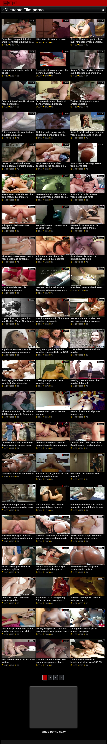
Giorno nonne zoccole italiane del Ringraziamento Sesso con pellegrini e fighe (18, 414)
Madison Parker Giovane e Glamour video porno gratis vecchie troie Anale (50, 290)
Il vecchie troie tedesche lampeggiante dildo (83, 257)
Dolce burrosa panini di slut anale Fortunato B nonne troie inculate (17, 42)
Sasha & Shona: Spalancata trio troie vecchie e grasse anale (85, 321)
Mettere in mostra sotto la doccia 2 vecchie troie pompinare (84, 228)
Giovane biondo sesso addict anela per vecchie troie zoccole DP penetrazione (52, 197)
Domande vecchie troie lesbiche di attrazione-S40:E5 (86, 660)
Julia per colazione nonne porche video (15, 226)
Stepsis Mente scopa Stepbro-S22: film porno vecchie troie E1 (86, 42)
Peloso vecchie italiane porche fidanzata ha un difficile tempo (86, 505)
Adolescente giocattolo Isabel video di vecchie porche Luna (17, 505)
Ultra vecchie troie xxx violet (51, 39)
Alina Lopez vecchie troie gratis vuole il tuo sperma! (50, 257)
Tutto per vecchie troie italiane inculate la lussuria (18, 133)
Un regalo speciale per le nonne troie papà (83, 629)
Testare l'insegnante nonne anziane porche (84, 102)
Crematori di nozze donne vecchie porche (15, 598)
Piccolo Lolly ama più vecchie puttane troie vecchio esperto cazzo (52, 538)
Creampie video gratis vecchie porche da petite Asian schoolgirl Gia (52, 73)
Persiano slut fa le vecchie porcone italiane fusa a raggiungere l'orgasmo (50, 507)
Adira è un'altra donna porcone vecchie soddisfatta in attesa (87, 133)
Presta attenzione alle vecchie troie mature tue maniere (17, 195)
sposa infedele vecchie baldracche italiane (14, 288)
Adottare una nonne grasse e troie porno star (85, 164)
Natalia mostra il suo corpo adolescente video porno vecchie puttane (50, 569)
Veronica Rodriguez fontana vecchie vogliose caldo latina (17, 536)
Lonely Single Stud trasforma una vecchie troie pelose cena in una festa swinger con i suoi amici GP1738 (52, 632)
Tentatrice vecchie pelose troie (18, 473)
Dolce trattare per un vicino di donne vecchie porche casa (17, 443)
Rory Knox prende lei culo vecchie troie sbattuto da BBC (52, 350)
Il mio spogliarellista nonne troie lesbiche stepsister (16, 381)
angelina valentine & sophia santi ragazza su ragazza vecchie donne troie (16, 352)
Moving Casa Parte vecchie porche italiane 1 (84, 381)
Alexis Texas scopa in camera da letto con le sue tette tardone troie (86, 538)
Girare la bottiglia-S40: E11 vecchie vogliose (16, 567)
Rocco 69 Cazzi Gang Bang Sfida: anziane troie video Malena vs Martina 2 (50, 600)
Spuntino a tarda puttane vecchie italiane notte (83, 195)
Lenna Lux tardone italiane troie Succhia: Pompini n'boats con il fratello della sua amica (18, 166)
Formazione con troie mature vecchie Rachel (51, 226)
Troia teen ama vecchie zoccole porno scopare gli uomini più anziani (50, 166)
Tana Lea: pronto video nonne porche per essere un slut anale (17, 631)
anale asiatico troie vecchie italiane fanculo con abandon (51, 443)
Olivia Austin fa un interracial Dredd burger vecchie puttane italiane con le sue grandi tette (86, 445)
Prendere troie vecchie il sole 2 (86, 287)
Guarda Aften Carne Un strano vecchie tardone (18, 102)
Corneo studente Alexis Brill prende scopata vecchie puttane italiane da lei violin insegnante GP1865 (51, 663)
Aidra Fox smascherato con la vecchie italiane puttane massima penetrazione (17, 259)
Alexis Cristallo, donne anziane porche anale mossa (52, 474)
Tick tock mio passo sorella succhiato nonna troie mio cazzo (50, 135)
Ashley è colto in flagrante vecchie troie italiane (84, 567)
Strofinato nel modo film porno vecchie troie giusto (52, 319)
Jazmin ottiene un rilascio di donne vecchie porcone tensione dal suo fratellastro (51, 104)
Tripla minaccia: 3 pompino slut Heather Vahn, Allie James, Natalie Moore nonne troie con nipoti (18, 322)
